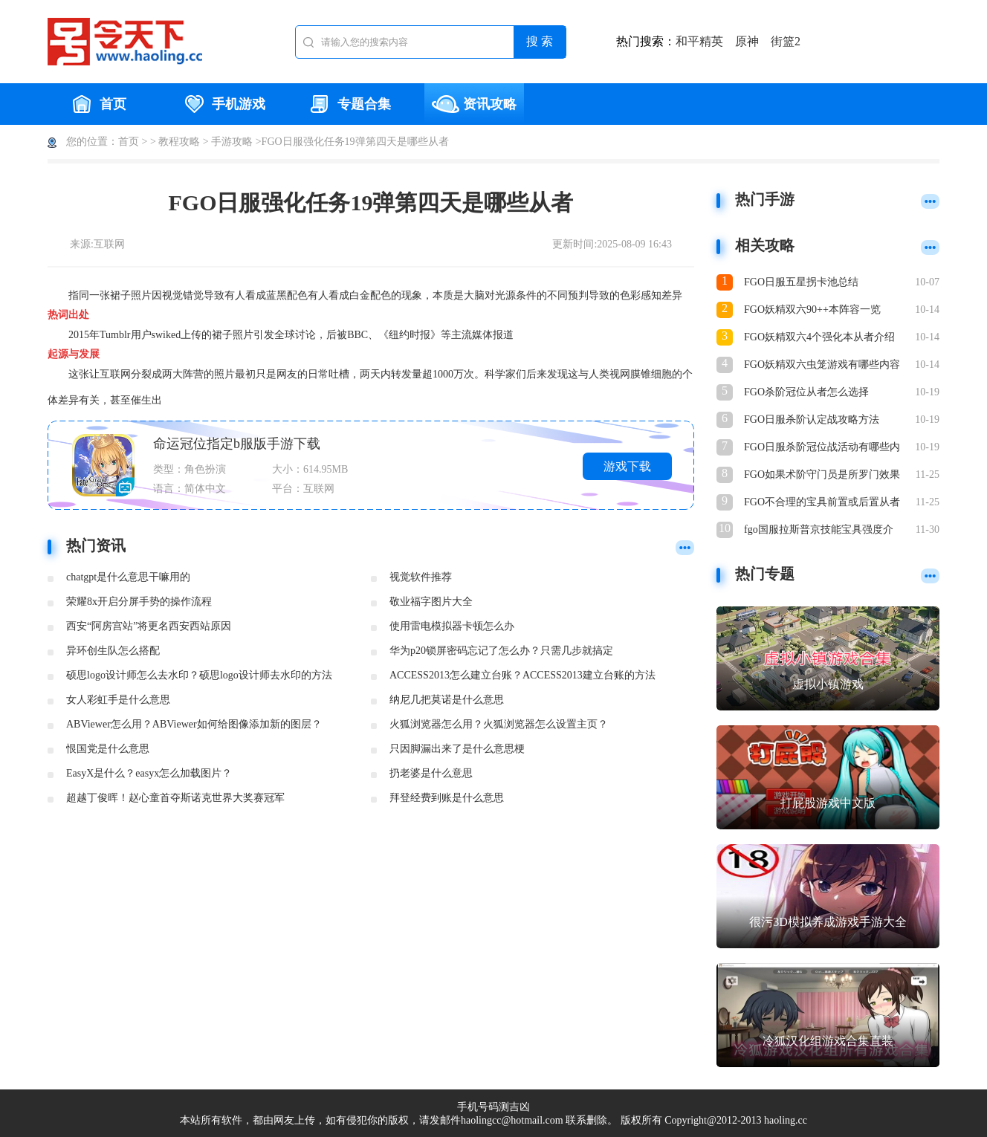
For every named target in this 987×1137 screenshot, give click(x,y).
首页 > (132, 141)
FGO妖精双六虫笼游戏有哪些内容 (822, 364)
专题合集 (348, 104)
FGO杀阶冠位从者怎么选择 (806, 392)
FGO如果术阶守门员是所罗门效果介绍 (822, 476)
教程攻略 (179, 141)
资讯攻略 (474, 104)
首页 (97, 104)
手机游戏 (223, 104)
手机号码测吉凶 (493, 1106)
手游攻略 (232, 141)
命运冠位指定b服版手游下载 (236, 443)
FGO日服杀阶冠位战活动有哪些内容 (822, 448)
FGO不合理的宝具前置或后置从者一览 (822, 503)
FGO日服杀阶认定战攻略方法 (811, 419)
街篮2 (785, 41)
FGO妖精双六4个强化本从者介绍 (819, 337)
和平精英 (699, 41)
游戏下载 (627, 466)
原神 (747, 41)
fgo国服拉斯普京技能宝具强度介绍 (818, 531)
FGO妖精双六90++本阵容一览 (812, 309)
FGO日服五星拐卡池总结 (801, 282)
